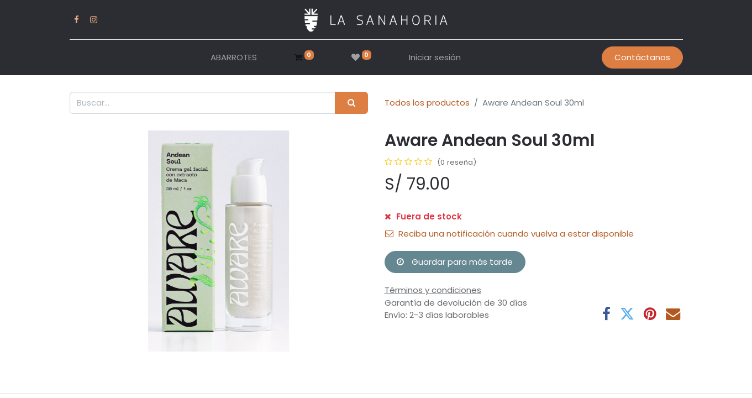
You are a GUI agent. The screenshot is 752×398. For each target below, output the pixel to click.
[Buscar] (351, 103)
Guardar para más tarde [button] (455, 262)
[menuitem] (233, 58)
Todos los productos (427, 102)
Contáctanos (642, 57)
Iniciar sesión (435, 57)
